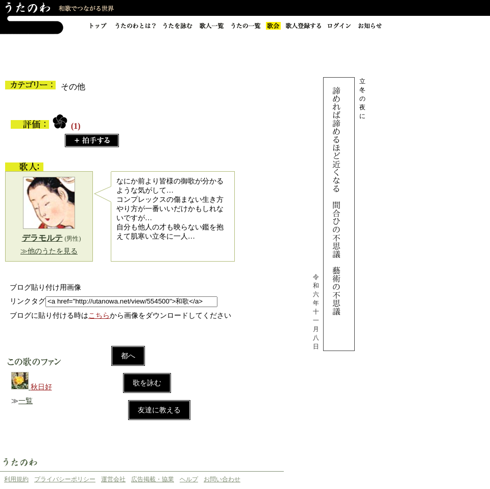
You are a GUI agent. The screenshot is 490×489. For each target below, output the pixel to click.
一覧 (25, 401)
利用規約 (16, 479)
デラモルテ (42, 238)
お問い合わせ (222, 479)
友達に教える (159, 410)
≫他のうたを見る (49, 251)
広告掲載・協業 (152, 479)
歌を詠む (147, 383)
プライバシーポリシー (64, 479)
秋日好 (41, 387)
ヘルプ (189, 479)
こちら (99, 315)
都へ (128, 356)
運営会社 (113, 479)
